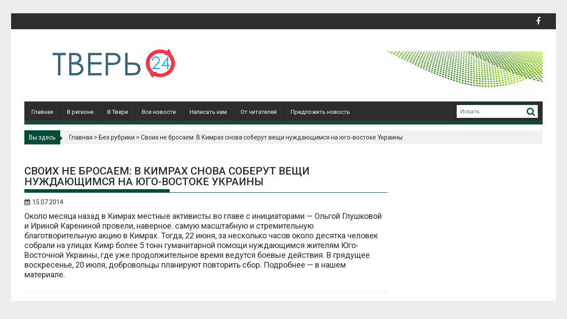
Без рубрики (117, 137)
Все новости (159, 112)
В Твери (117, 112)
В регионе (80, 112)
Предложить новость (320, 112)
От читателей (259, 112)
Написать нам (208, 112)
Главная (42, 112)
